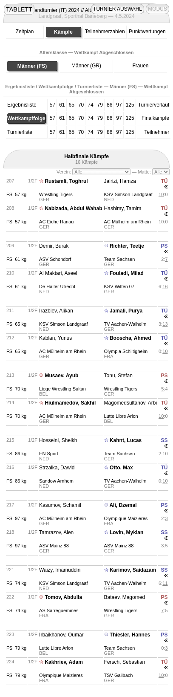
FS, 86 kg (16, 453)
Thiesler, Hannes (130, 635)
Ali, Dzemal (122, 505)
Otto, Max (121, 468)
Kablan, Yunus (55, 338)
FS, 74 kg (16, 583)
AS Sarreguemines (58, 610)
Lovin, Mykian (126, 532)
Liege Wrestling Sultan (62, 388)
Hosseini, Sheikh (58, 440)
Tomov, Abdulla (63, 597)
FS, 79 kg (16, 648)
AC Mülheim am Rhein (127, 221)
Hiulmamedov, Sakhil (70, 403)
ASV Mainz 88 (54, 545)
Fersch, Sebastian (124, 662)
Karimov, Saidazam (133, 570)
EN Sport (48, 453)
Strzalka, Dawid (56, 468)
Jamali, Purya (126, 311)
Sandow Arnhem (56, 480)
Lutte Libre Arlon (121, 416)
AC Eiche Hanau (56, 221)
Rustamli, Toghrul (66, 181)
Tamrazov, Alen (56, 532)
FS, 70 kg (16, 388)
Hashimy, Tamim (123, 208)
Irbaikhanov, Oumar (61, 635)
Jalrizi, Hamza (120, 181)
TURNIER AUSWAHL (117, 9)
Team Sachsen (119, 259)
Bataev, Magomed (124, 597)
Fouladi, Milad (127, 273)
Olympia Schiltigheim (126, 351)
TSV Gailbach (118, 675)
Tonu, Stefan (118, 376)
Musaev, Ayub (61, 376)
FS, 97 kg (16, 518)
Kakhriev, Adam (63, 662)
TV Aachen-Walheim (125, 324)
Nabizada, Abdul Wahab (73, 208)
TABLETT (19, 9)
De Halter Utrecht (57, 286)
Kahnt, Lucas (126, 440)
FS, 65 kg (16, 324)
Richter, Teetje (127, 246)
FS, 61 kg (16, 259)
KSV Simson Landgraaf (128, 194)
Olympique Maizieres (126, 518)
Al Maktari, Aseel (58, 273)
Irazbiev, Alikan (56, 311)
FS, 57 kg (16, 194)
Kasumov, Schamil (60, 505)
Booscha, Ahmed (130, 338)
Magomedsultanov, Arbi (130, 403)
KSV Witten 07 (119, 286)
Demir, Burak (53, 246)
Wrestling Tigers (56, 194)
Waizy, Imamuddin (59, 570)
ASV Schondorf (55, 259)
